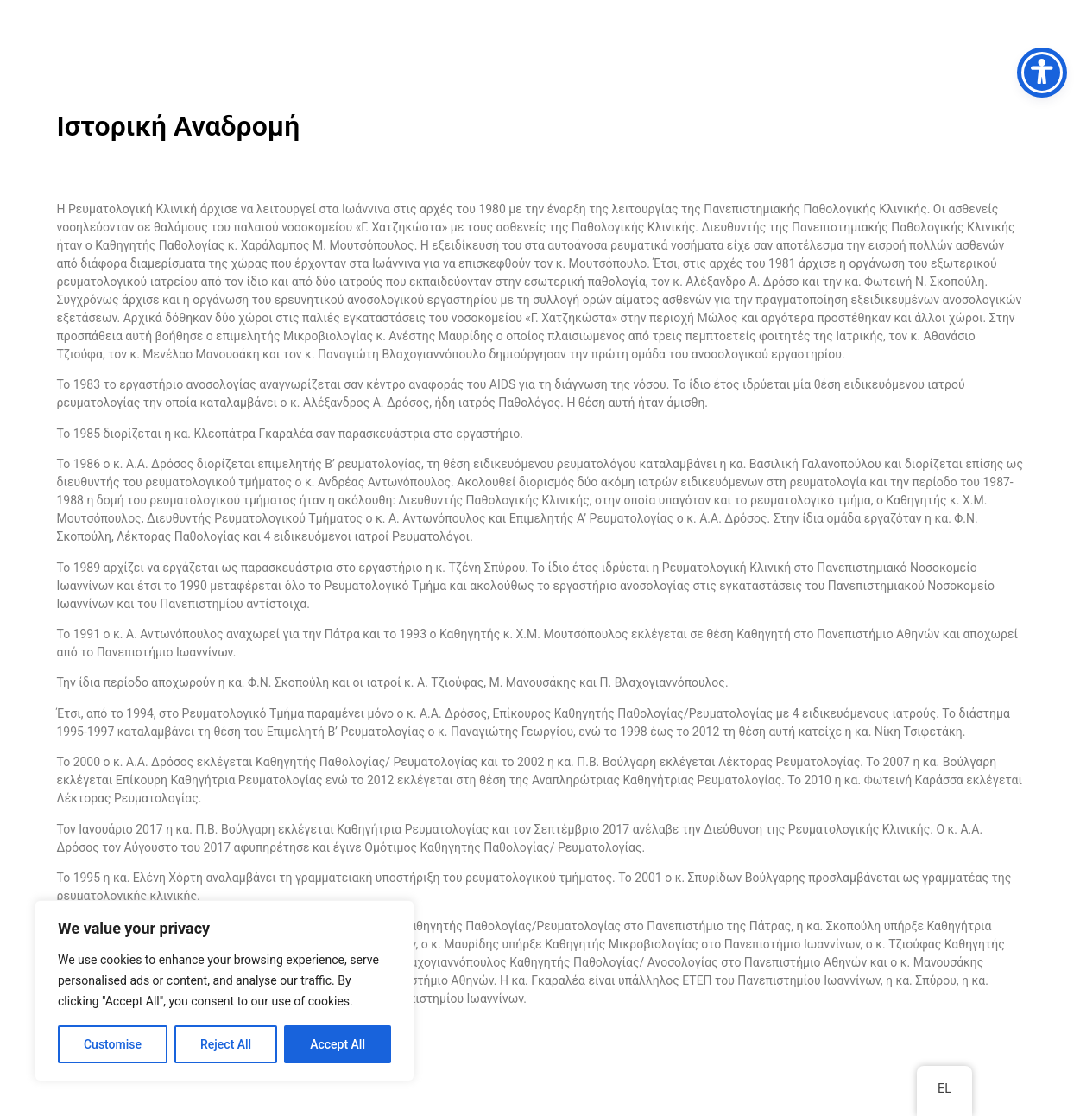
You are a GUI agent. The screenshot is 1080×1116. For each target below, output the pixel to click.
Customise (113, 1044)
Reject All (225, 1044)
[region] (224, 990)
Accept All (337, 1044)
